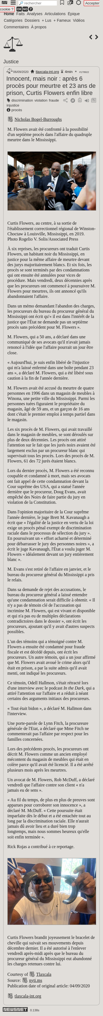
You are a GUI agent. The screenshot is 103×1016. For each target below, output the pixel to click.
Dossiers (32, 20)
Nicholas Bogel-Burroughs (38, 119)
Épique (74, 14)
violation (41, 100)
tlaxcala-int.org (47, 72)
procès (17, 110)
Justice (11, 61)
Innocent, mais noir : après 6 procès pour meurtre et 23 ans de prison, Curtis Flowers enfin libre (51, 85)
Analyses (35, 14)
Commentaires (16, 27)
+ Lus (46, 20)
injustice (13, 105)
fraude (54, 100)
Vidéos (79, 20)
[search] (37, 3)
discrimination (22, 100)
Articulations (55, 14)
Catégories (13, 20)
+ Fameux (62, 20)
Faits (20, 14)
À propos (38, 27)
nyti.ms (35, 980)
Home (9, 14)
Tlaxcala (43, 974)
